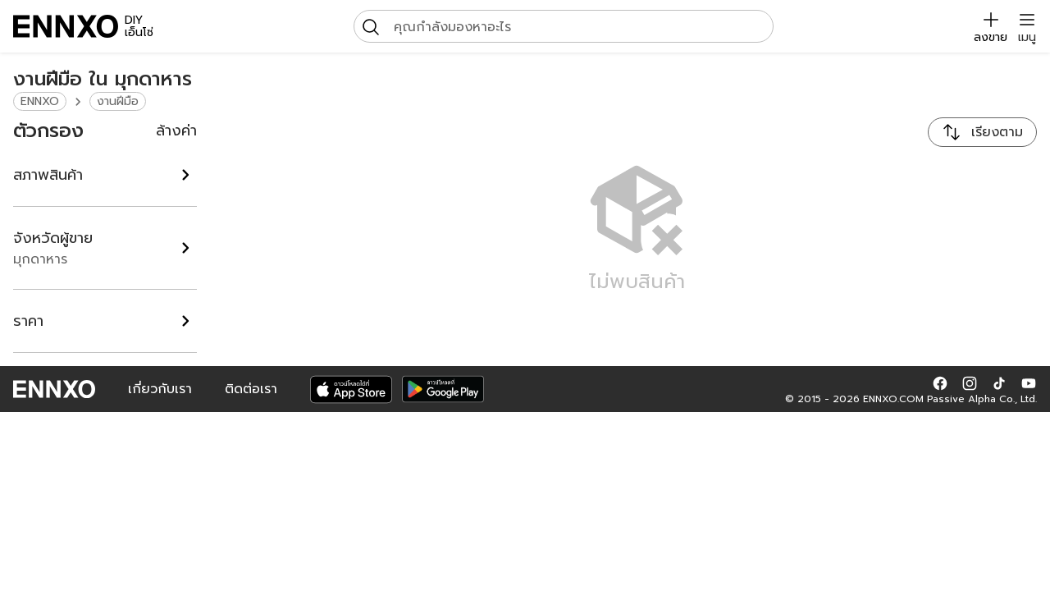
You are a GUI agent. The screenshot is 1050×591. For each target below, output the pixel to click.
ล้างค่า (176, 130)
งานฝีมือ (118, 101)
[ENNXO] (65, 26)
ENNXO (40, 101)
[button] (940, 382)
